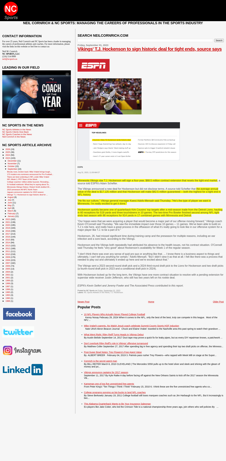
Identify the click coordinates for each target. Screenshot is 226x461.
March (11, 211)
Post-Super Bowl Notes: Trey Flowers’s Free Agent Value (113, 352)
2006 (8, 266)
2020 (8, 225)
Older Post (218, 301)
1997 (8, 286)
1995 (8, 292)
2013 (8, 245)
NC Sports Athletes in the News (97, 292)
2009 (8, 257)
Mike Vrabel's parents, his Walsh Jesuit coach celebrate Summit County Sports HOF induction (131, 325)
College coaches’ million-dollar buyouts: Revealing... (28, 182)
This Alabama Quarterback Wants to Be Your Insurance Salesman (117, 404)
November (12, 163)
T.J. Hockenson (117, 292)
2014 (8, 242)
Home (151, 301)
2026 (8, 149)
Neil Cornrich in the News (13, 137)
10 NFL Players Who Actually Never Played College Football (114, 314)
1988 (8, 301)
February (12, 213)
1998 (8, 283)
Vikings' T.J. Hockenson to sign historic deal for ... (27, 195)
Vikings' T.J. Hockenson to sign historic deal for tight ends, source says (150, 49)
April (10, 208)
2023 (8, 158)
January (11, 216)
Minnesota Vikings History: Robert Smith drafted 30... (29, 187)
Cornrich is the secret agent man (100, 361)
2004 (8, 272)
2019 (8, 228)
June (10, 203)
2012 (8, 248)
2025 (8, 152)
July (10, 200)
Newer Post (83, 301)
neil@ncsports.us (9, 59)
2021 (8, 222)
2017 (8, 234)
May (10, 205)
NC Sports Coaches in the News (17, 134)
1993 (8, 295)
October (11, 166)
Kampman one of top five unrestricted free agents (109, 383)
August (11, 197)
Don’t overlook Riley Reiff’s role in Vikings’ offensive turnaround (116, 343)
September (13, 169)
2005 (8, 269)
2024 (8, 155)
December (12, 161)
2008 (8, 260)
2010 (8, 254)
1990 (8, 298)
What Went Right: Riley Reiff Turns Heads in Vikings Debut (114, 334)
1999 (8, 280)
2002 (8, 275)
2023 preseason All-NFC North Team (22, 189)
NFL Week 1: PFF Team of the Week (22, 179)
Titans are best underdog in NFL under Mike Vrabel (28, 177)
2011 (8, 251)
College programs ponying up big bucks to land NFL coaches (115, 392)
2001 (8, 277)
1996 (8, 289)
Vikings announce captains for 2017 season (106, 372)
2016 (8, 237)
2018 (8, 231)
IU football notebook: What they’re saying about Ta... (28, 184)
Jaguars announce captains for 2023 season (25, 192)
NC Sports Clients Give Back (15, 132)
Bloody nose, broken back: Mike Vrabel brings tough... (29, 172)
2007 (8, 263)
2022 (8, 219)
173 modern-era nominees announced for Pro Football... (30, 174)
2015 (8, 239)
